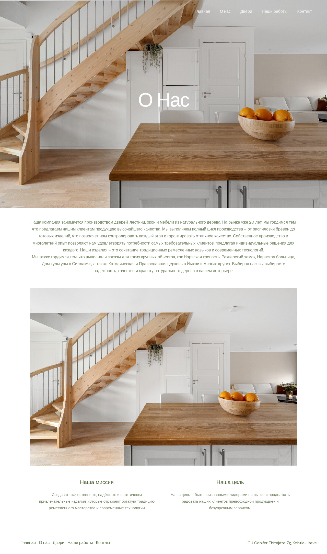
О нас (230, 11)
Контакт (305, 11)
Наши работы (277, 11)
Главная (209, 11)
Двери (250, 11)
